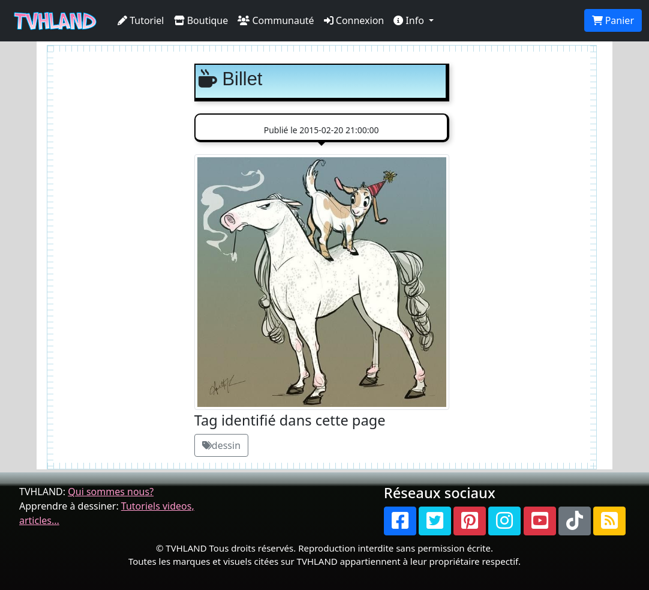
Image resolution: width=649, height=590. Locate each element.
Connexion (354, 20)
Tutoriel (141, 20)
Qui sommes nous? (111, 491)
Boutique (201, 20)
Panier (613, 20)
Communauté (276, 20)
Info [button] (409, 20)
